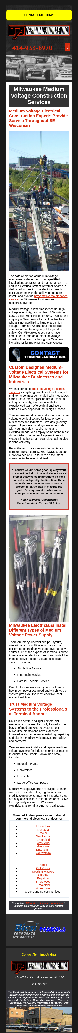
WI (55, 977)
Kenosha (43, 829)
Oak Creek (43, 868)
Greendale (43, 888)
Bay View (43, 878)
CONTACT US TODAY (39, 15)
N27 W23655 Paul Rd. (27, 977)
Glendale (43, 846)
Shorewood (43, 881)
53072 (61, 977)
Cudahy (43, 875)
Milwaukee (43, 826)
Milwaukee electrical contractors (44, 903)
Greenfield (43, 839)
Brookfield (43, 885)
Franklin (43, 865)
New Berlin (43, 849)
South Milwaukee (43, 871)
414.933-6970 (39, 984)
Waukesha (43, 836)
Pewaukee (47, 977)
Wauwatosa (43, 853)
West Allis (43, 843)
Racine (43, 833)
